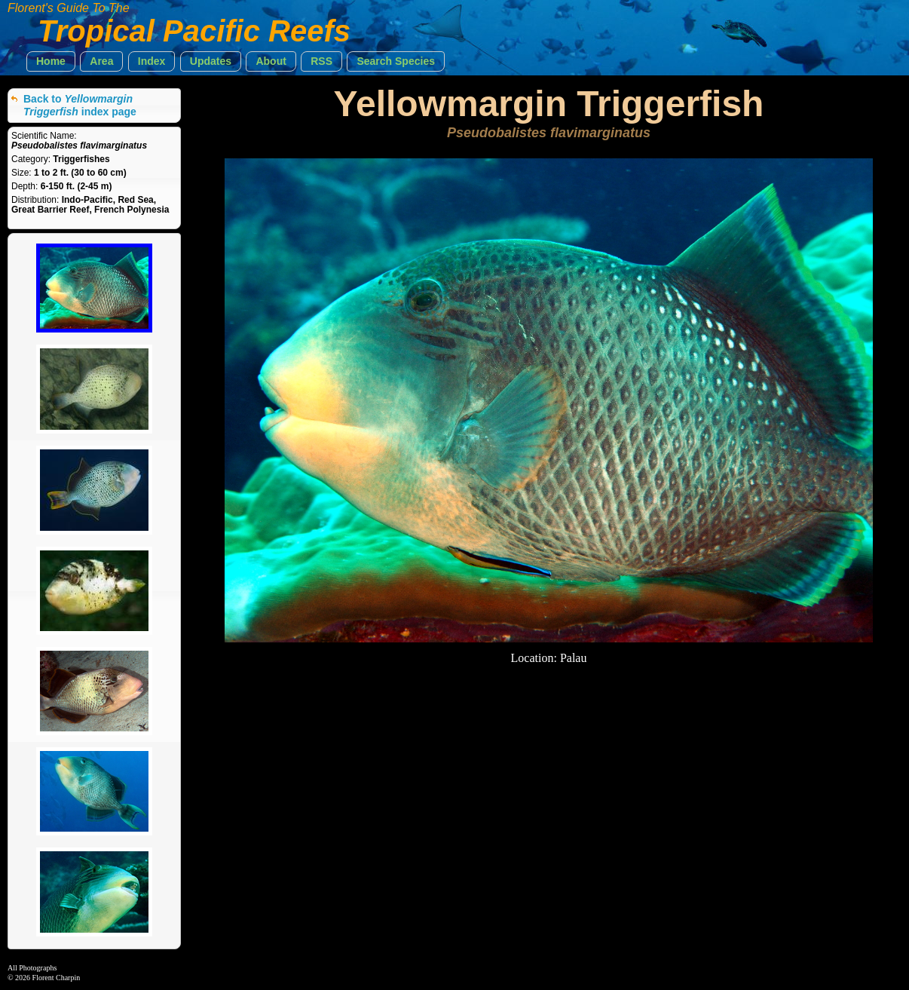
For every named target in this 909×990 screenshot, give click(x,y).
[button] (50, 61)
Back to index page (79, 105)
